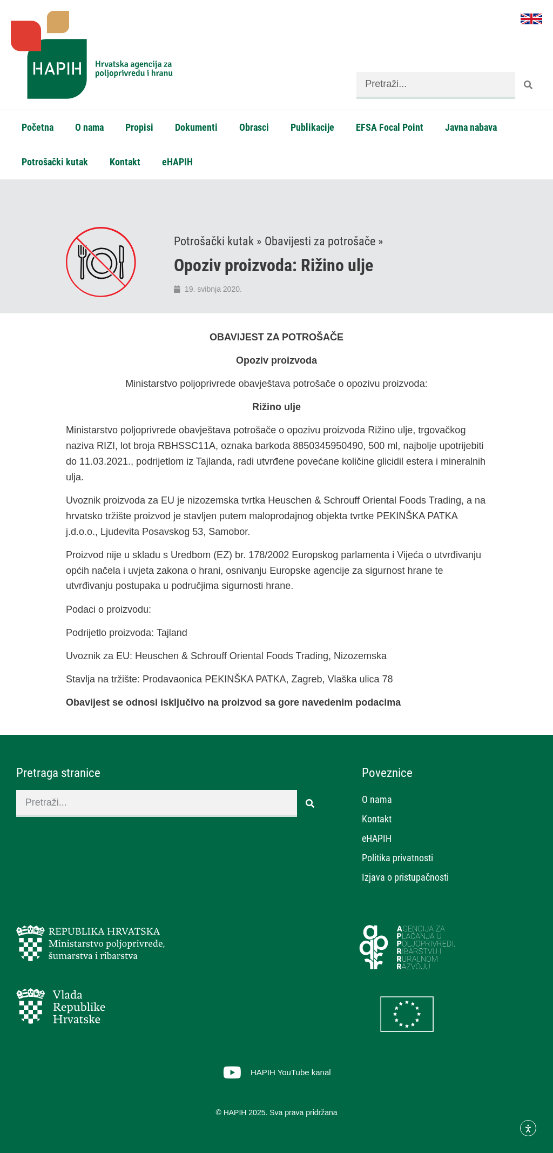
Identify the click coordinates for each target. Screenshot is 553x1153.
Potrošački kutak (55, 161)
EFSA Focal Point (389, 127)
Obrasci (254, 127)
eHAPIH (177, 161)
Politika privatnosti (397, 857)
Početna (37, 127)
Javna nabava (471, 127)
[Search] (528, 85)
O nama (89, 127)
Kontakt (125, 161)
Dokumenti (196, 127)
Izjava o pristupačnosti (405, 877)
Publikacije (312, 127)
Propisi (139, 127)
